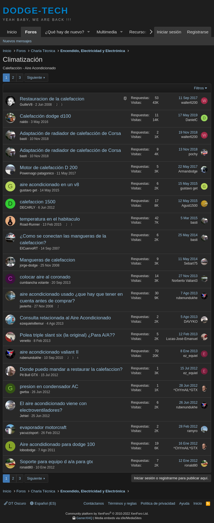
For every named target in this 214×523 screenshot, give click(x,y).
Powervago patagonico (37, 173)
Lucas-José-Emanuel (182, 339)
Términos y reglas (122, 503)
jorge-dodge (29, 265)
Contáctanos (94, 503)
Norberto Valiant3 (185, 281)
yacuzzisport (29, 433)
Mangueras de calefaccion (47, 260)
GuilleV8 (26, 105)
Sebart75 (191, 263)
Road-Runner (30, 224)
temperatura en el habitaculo (50, 219)
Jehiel (24, 416)
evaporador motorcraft (43, 427)
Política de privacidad (158, 503)
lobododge (27, 450)
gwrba (24, 392)
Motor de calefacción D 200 (48, 167)
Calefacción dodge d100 (45, 116)
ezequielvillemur (32, 323)
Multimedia (107, 31)
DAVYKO (191, 322)
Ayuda (184, 503)
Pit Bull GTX (29, 375)
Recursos (138, 31)
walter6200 (189, 103)
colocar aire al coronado (45, 277)
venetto (25, 341)
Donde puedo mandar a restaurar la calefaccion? (71, 369)
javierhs (25, 306)
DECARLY (27, 207)
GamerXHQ (84, 518)
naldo (24, 122)
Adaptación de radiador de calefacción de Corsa (70, 133)
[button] (89, 32)
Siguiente (34, 77)
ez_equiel (190, 356)
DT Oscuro (15, 503)
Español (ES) (43, 503)
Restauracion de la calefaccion (52, 99)
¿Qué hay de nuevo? (64, 31)
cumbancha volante (34, 283)
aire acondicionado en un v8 (49, 184)
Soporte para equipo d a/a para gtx (56, 461)
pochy (193, 154)
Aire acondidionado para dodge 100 (57, 444)
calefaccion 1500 (37, 201)
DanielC (192, 120)
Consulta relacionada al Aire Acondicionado (65, 317)
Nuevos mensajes (17, 41)
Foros (31, 31)
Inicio (12, 31)
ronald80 (26, 467)
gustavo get (28, 190)
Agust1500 (190, 206)
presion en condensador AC (49, 386)
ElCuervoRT (29, 248)
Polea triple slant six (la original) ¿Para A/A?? (67, 335)
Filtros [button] (199, 88)
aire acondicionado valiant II (49, 352)
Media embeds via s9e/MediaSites (118, 518)
